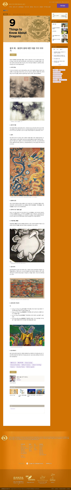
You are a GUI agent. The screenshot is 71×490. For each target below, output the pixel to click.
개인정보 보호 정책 (62, 488)
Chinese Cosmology (36, 364)
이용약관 (56, 488)
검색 (63, 2)
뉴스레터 (53, 2)
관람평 (41, 6)
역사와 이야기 (41, 453)
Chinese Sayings (28, 362)
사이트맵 (68, 488)
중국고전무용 (41, 445)
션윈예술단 (21, 6)
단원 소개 (30, 448)
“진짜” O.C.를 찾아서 (56, 16)
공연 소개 (15, 6)
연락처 (60, 2)
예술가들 (22, 455)
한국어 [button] (66, 2)
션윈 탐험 (57, 2)
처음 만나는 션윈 (23, 447)
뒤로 (5, 14)
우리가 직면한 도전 (24, 452)
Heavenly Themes (21, 367)
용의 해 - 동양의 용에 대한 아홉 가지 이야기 (21, 14)
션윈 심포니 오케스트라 (24, 448)
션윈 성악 (40, 448)
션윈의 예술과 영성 (24, 453)
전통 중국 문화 (20, 362)
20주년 (10, 6)
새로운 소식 (36, 445)
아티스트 (27, 6)
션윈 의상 (40, 449)
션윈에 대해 (23, 444)
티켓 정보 (62, 5)
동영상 (31, 6)
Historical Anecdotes (15, 364)
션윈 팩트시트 (23, 450)
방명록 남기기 (49, 463)
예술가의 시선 (13, 362)
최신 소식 (36, 6)
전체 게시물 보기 (19, 379)
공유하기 (13, 54)
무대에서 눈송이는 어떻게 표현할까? (64, 16)
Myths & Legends (30, 367)
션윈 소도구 (41, 452)
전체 (54, 49)
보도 (50, 2)
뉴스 (57, 49)
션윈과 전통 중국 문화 (42, 454)
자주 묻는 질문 (47, 6)
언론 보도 (30, 450)
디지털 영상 (41, 450)
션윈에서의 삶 (23, 449)
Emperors (12, 367)
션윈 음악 (40, 447)
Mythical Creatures (26, 364)
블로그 (10, 14)
